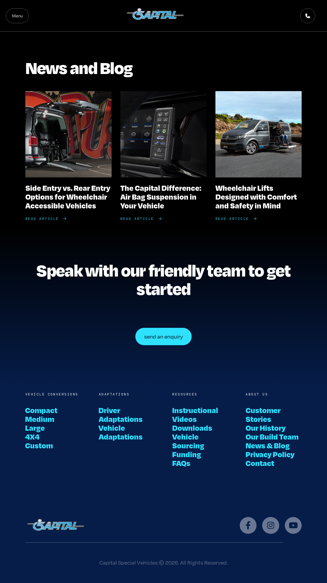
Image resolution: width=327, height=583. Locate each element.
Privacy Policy (270, 454)
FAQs (181, 463)
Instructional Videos (195, 414)
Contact (260, 463)
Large (35, 428)
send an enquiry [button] (163, 336)
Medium (39, 419)
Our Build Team (272, 436)
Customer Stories (263, 414)
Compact (41, 410)
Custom (39, 445)
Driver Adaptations (121, 414)
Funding (186, 454)
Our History (266, 428)
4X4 (32, 436)
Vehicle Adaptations (121, 432)
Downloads (192, 428)
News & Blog (268, 445)
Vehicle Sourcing (188, 441)
